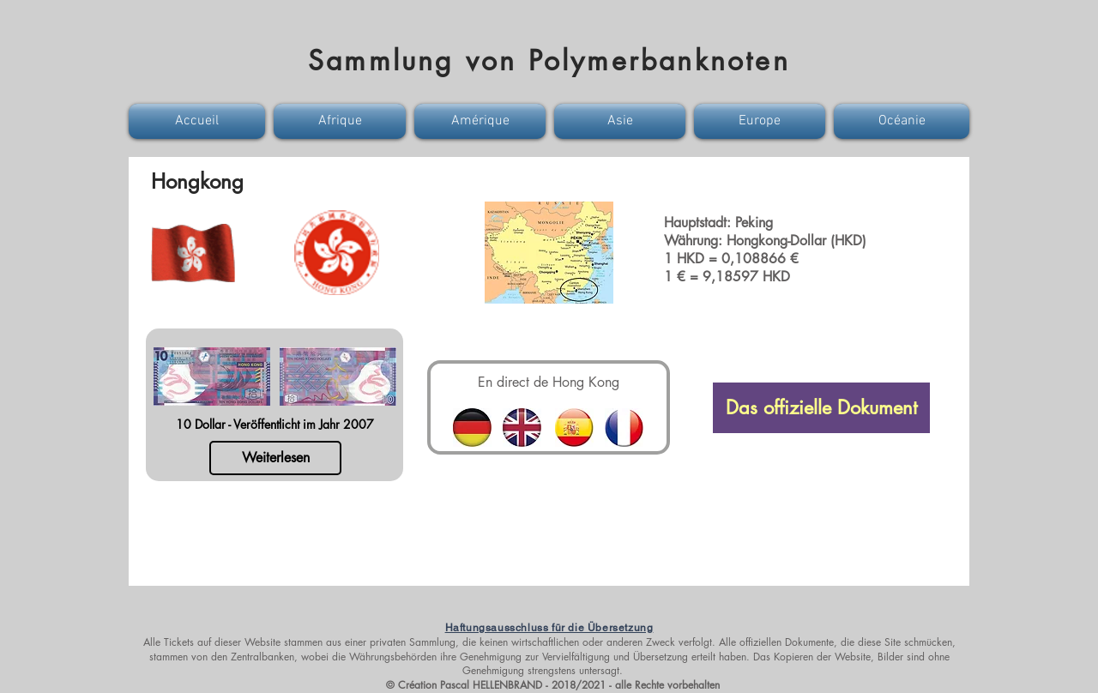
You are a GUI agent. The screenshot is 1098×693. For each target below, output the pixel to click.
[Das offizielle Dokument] (821, 408)
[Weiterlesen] (275, 458)
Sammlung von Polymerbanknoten (549, 60)
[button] (199, 121)
